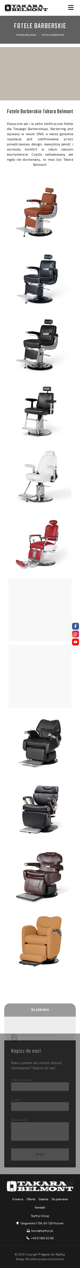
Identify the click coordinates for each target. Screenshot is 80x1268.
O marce (17, 1199)
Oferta (31, 1199)
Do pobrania (60, 1199)
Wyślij (40, 1154)
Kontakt (40, 1207)
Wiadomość (40, 1129)
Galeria (43, 1199)
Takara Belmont (26, 34)
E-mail (40, 1104)
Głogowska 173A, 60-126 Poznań (42, 1223)
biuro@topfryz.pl (42, 1230)
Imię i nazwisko (40, 1084)
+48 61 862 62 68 (42, 1238)
